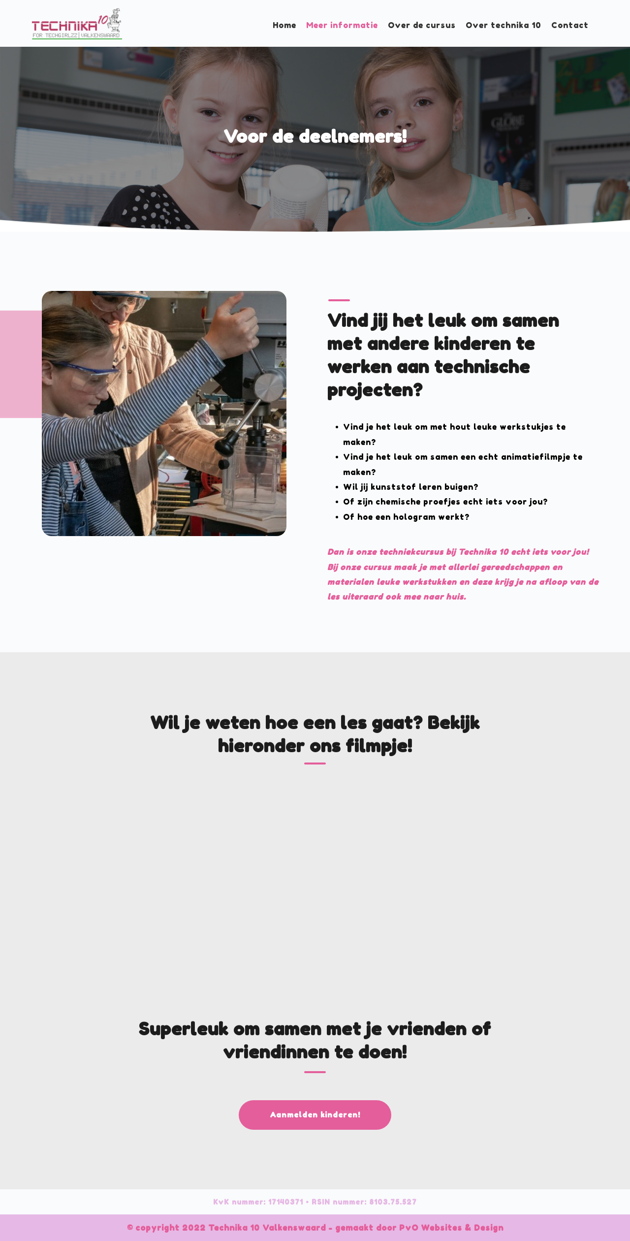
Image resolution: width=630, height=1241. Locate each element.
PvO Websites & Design (450, 1228)
